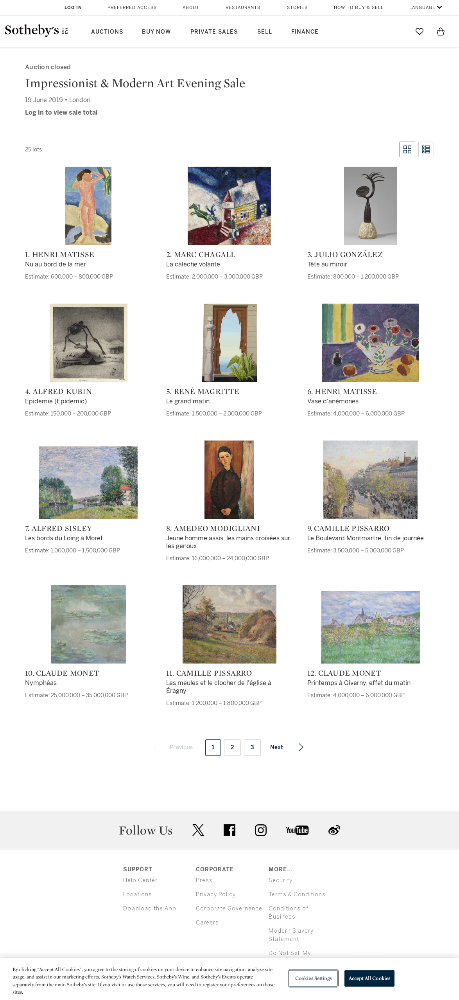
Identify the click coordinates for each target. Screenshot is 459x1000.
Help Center (140, 880)
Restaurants (243, 7)
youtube (297, 830)
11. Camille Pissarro (209, 673)
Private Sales (214, 32)
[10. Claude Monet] (88, 624)
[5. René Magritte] (229, 343)
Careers (207, 922)
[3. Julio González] (370, 206)
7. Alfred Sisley (58, 528)
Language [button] (422, 7)
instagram (261, 830)
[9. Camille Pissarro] (370, 480)
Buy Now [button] (156, 32)
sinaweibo (334, 830)
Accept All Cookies (369, 978)
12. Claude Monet (344, 673)
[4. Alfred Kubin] (88, 343)
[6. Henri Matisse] (370, 343)
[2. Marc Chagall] (229, 206)
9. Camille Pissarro (348, 528)
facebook (229, 830)
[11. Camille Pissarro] (229, 624)
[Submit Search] (398, 31)
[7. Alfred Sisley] (88, 482)
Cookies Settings (313, 978)
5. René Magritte (202, 391)
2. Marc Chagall (201, 254)
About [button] (191, 7)
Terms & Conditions (297, 894)
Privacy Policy (216, 894)
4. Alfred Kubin (58, 391)
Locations (137, 894)
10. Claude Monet (62, 673)
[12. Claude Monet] (370, 627)
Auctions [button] (107, 32)
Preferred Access (132, 7)
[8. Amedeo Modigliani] (229, 480)
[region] (229, 979)
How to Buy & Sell (359, 7)
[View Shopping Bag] (440, 31)
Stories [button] (297, 7)
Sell (264, 32)
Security (280, 880)
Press (204, 880)
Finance (305, 32)
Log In (73, 7)
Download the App (149, 908)
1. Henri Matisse (59, 254)
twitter (198, 830)
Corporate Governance (229, 908)
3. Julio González (345, 254)
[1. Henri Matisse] (88, 206)
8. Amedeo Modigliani (213, 528)
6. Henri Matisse (342, 391)
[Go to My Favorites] (419, 31)
